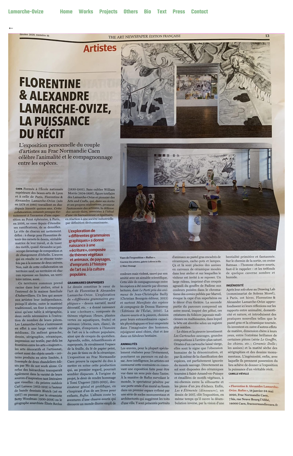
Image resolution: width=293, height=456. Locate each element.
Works (86, 12)
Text (161, 12)
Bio (147, 12)
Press (179, 12)
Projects (108, 12)
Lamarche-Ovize (25, 12)
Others (131, 12)
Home (66, 12)
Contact (199, 12)
